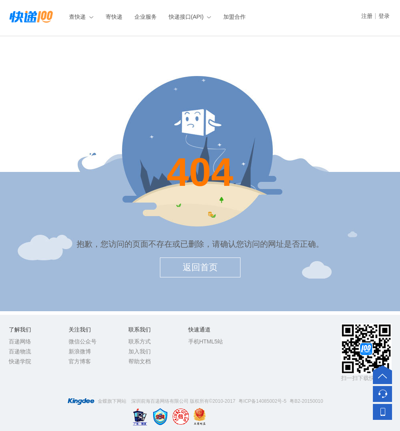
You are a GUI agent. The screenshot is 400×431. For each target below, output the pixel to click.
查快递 (77, 17)
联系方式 (139, 341)
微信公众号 (83, 341)
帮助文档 (139, 361)
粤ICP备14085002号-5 (262, 401)
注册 (366, 16)
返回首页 (200, 267)
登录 (384, 16)
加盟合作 (234, 17)
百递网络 (20, 341)
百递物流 (20, 351)
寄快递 (114, 17)
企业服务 (145, 17)
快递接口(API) (186, 17)
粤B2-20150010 (306, 401)
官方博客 (80, 361)
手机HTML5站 (205, 341)
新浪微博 (80, 351)
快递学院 (20, 361)
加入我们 (139, 351)
